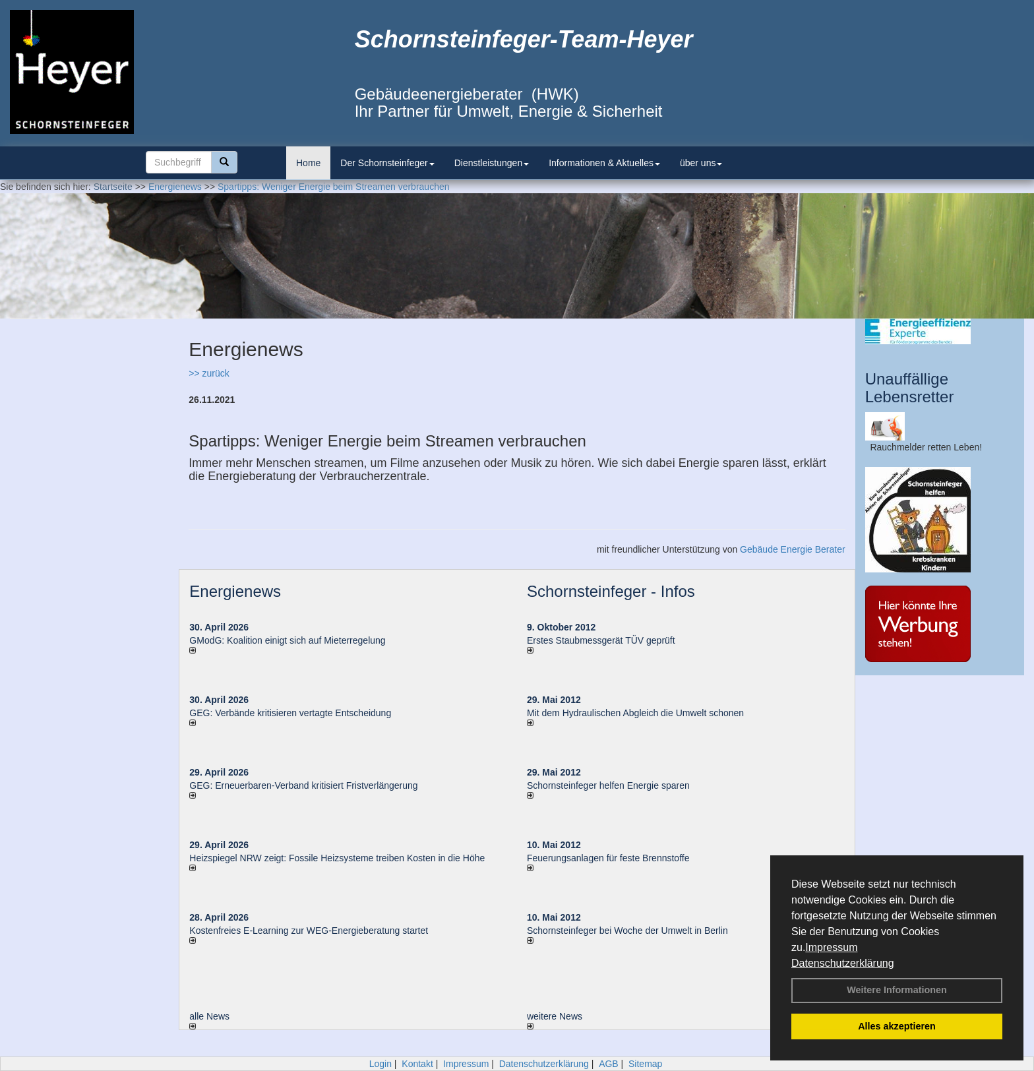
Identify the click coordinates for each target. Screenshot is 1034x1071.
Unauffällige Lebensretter (909, 387)
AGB (609, 1063)
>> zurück (209, 373)
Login (380, 1063)
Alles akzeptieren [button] (897, 1026)
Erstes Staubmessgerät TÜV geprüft (601, 640)
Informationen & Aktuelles (604, 163)
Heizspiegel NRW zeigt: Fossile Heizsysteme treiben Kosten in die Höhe (337, 858)
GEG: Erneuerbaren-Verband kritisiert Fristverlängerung (304, 785)
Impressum (831, 947)
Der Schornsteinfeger (387, 163)
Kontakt (417, 1063)
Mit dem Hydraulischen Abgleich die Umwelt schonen (635, 713)
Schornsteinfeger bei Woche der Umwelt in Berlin (627, 930)
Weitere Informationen (897, 990)
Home (308, 163)
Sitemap (645, 1063)
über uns (701, 163)
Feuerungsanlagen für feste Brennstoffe (608, 858)
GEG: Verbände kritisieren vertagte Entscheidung (290, 713)
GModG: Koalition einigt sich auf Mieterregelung (287, 640)
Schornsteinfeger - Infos (611, 591)
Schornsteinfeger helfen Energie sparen (608, 785)
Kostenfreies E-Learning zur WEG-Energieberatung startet (308, 930)
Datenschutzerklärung (842, 963)
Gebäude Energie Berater (792, 549)
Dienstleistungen (492, 163)
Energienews (235, 591)
